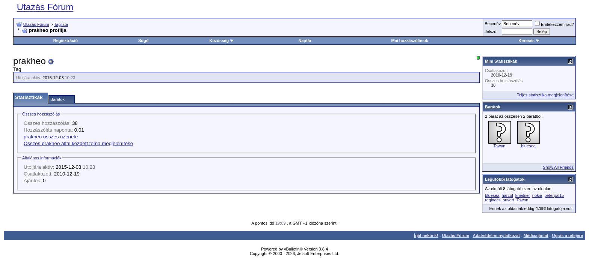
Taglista (61, 24)
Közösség (221, 40)
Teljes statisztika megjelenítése (545, 95)
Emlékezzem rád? (554, 24)
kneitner (522, 195)
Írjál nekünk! (426, 235)
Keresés (529, 40)
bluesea (528, 146)
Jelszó (490, 31)
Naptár (304, 40)
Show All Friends (558, 167)
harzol (507, 195)
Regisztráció (65, 40)
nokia (537, 195)
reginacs (493, 200)
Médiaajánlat (536, 235)
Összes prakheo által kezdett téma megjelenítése (78, 143)
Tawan (500, 146)
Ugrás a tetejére (567, 235)
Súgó (143, 40)
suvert (508, 200)
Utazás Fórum (45, 7)
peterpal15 (554, 195)
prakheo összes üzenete (51, 137)
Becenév (493, 23)
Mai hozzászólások (409, 40)
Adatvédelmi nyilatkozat (496, 235)
